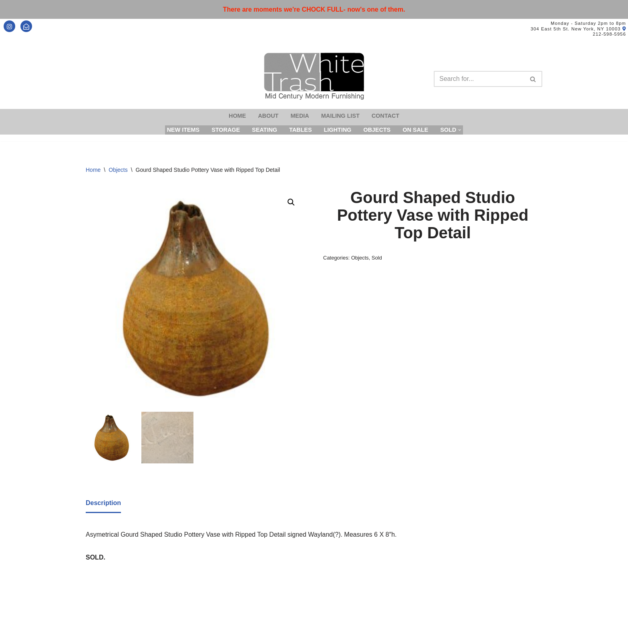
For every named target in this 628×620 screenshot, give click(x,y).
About (268, 116)
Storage (225, 130)
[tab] (103, 503)
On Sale (415, 130)
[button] (291, 202)
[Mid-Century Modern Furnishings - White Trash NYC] (314, 76)
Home (237, 116)
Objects (376, 130)
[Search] (479, 79)
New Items (183, 130)
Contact (385, 116)
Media (299, 116)
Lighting (337, 130)
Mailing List (340, 116)
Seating (264, 130)
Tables (300, 130)
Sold (377, 258)
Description (103, 502)
